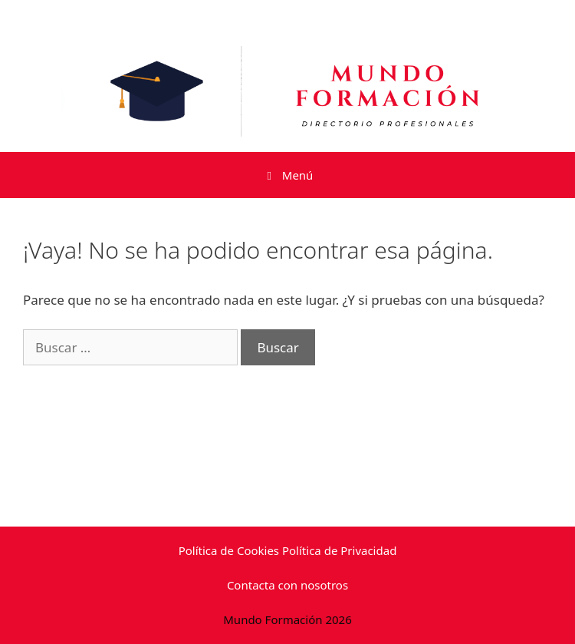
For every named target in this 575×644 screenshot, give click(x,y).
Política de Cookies (229, 550)
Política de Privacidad (339, 550)
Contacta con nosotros (287, 585)
